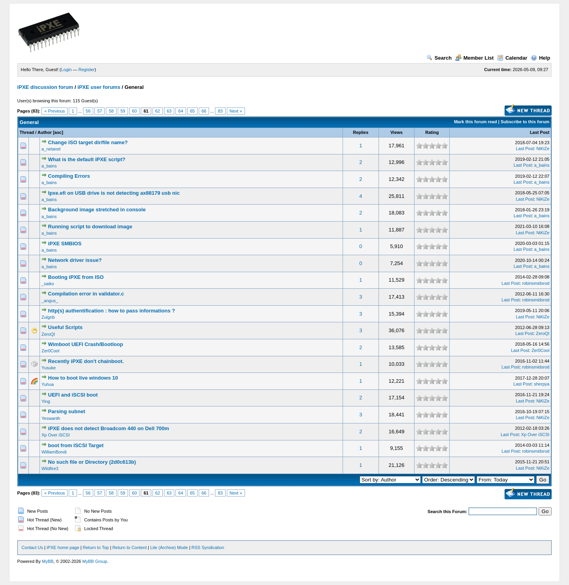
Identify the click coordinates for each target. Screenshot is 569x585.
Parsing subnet (66, 411)
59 (123, 111)
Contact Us (32, 547)
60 (134, 111)
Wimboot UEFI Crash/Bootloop (85, 344)
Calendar (512, 58)
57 (99, 111)
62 (157, 111)
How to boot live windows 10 (83, 378)
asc (58, 132)
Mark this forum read (475, 121)
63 (169, 111)
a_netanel (50, 149)
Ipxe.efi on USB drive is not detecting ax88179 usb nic (114, 193)
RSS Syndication (208, 547)
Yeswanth (50, 418)
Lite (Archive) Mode (169, 547)
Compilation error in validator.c (86, 294)
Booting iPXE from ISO (76, 277)
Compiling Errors (69, 176)
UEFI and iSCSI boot (73, 395)
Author (45, 132)
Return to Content (129, 547)
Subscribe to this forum (525, 121)
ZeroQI (48, 334)
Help (540, 58)
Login (66, 69)
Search (439, 58)
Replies (360, 132)
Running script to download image (90, 226)
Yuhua (47, 384)
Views (396, 132)
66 (204, 111)
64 (180, 111)
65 (192, 111)
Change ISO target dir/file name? (88, 142)
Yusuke (48, 367)
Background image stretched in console (97, 210)
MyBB (47, 561)
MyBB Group (94, 561)
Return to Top (96, 547)
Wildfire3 (49, 468)
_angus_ (49, 300)
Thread (27, 132)
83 (220, 111)
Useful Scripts (65, 327)
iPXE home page (63, 547)
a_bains (49, 166)
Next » (236, 111)
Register (87, 69)
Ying (45, 401)
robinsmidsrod (535, 283)
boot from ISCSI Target (76, 445)
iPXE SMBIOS (65, 243)
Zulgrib (48, 317)
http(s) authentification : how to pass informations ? (111, 311)
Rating (432, 132)
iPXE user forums (98, 87)
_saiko (47, 283)
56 (88, 111)
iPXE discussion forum (45, 87)
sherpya (541, 384)
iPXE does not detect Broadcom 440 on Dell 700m (108, 428)
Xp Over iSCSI (55, 435)
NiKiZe (542, 148)
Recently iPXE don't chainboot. (86, 361)
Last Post (540, 132)
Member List (474, 58)
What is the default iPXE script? (87, 159)
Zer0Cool (50, 350)
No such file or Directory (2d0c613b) (92, 462)
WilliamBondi (54, 452)
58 (111, 111)
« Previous (54, 111)
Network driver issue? (75, 260)
